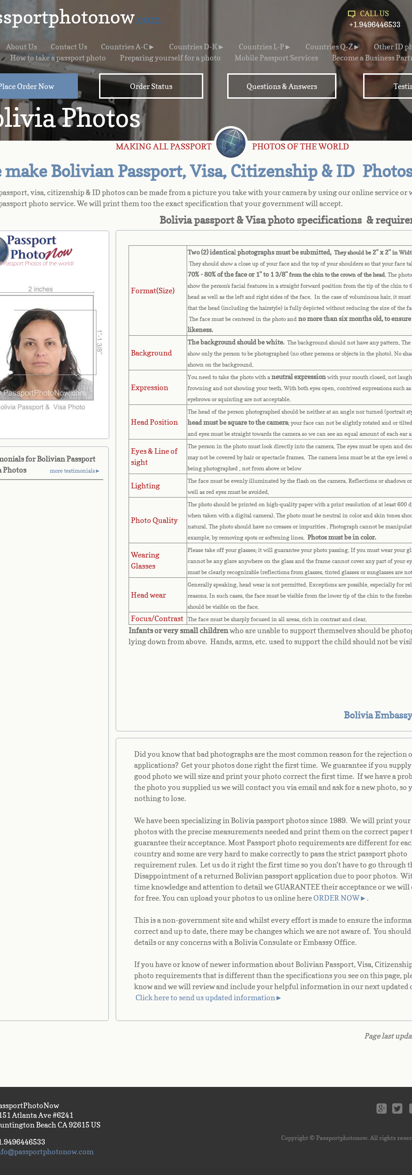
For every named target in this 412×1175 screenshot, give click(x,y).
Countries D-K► (197, 46)
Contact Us (69, 46)
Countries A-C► (128, 46)
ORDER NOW (336, 897)
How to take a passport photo (58, 57)
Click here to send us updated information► (209, 997)
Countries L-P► (265, 46)
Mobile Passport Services (276, 57)
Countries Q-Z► (333, 46)
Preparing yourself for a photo (170, 57)
